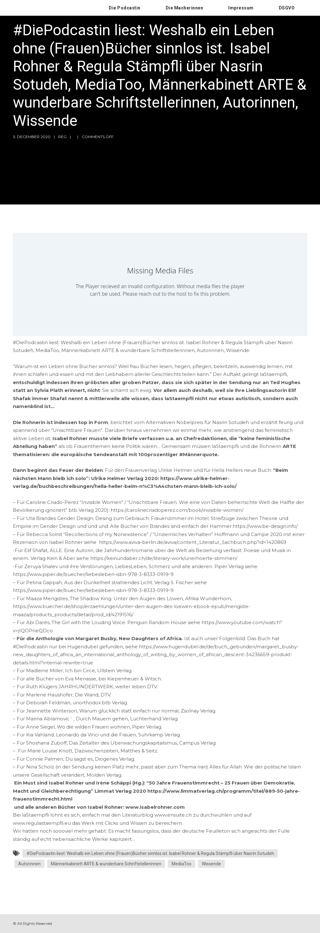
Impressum (241, 7)
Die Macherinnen (184, 7)
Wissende (211, 863)
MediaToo (181, 863)
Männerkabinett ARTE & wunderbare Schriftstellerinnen (106, 863)
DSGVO (287, 7)
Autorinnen (29, 863)
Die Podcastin (125, 7)
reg (62, 136)
